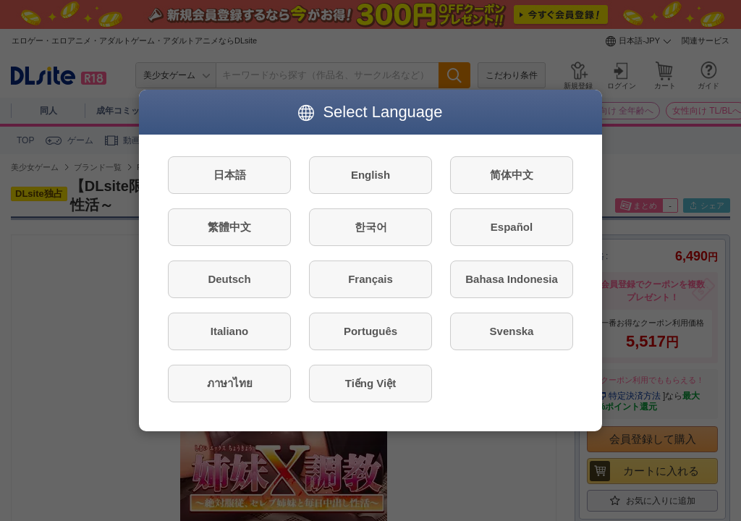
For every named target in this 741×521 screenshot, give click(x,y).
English (370, 175)
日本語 (229, 175)
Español (512, 227)
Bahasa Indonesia (511, 279)
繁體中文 (229, 227)
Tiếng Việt (370, 383)
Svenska (512, 331)
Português (370, 331)
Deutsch (229, 279)
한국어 (371, 227)
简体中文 (511, 175)
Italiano (230, 331)
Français (370, 279)
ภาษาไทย (230, 383)
